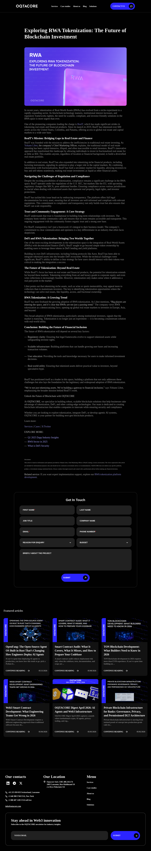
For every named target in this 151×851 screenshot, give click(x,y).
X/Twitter (46, 426)
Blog (84, 6)
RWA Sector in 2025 (38, 441)
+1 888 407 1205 (20, 800)
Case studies (65, 6)
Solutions (93, 6)
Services (54, 6)
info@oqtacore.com (13, 806)
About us (76, 6)
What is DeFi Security (38, 445)
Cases (37, 426)
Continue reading (18, 670)
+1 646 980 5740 (21, 796)
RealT (80, 124)
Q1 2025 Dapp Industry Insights (43, 437)
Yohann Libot (31, 145)
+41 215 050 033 (24, 792)
